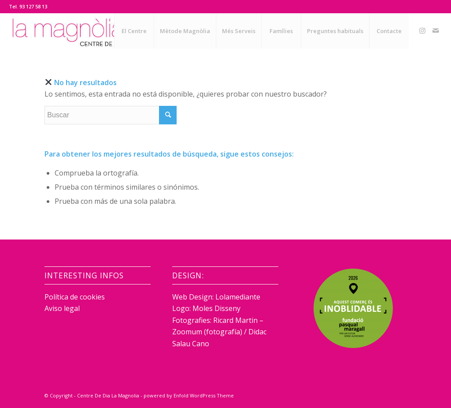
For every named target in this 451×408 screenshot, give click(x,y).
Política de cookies (74, 297)
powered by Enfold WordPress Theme (189, 395)
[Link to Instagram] (422, 30)
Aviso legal (62, 308)
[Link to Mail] (435, 30)
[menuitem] (134, 31)
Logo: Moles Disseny (206, 308)
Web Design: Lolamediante (216, 297)
